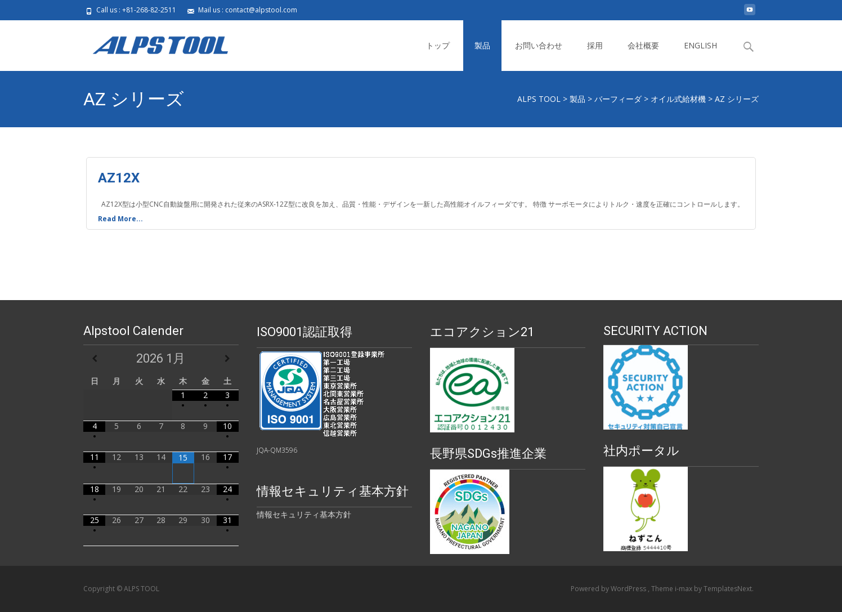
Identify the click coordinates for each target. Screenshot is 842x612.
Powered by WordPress (609, 588)
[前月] (94, 358)
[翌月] (228, 358)
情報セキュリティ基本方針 (304, 514)
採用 (595, 45)
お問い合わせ (538, 45)
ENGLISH (700, 45)
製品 (482, 45)
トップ (438, 45)
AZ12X (119, 178)
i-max (684, 588)
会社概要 (643, 45)
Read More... (120, 218)
